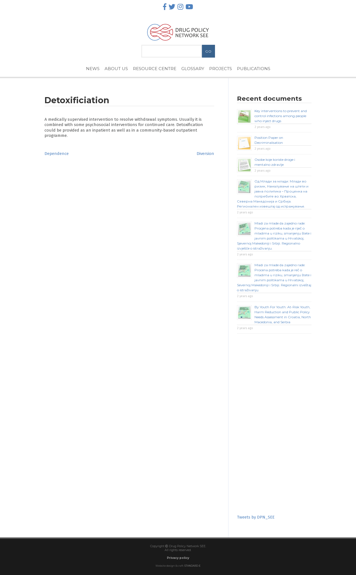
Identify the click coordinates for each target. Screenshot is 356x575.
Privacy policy (178, 558)
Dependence (56, 153)
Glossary (192, 68)
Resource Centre (154, 68)
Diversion (205, 153)
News (93, 68)
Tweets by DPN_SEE (256, 517)
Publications (253, 68)
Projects (220, 68)
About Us (116, 68)
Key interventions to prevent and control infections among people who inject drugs (280, 116)
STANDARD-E (192, 565)
